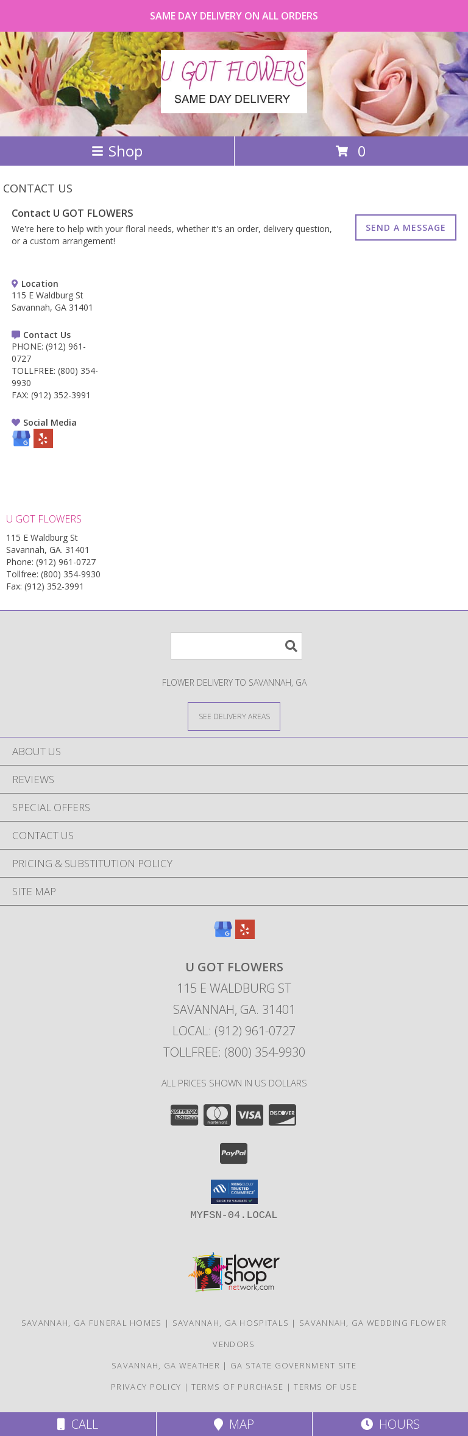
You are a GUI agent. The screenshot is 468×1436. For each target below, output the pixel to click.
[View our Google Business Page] (21, 445)
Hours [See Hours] (390, 1424)
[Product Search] (236, 646)
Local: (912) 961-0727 (234, 1030)
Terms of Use (325, 1386)
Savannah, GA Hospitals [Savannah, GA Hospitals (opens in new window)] (230, 1322)
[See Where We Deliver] (234, 716)
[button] (234, 1192)
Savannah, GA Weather (166, 1365)
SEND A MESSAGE (406, 227)
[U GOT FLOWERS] (234, 106)
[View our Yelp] (43, 445)
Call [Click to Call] (77, 1424)
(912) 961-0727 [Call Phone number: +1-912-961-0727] (66, 562)
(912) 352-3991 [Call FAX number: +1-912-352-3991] (61, 395)
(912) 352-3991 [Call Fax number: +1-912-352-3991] (54, 586)
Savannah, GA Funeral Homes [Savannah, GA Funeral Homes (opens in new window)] (91, 1322)
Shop (117, 151)
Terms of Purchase (237, 1386)
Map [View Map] (234, 1424)
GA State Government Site (293, 1365)
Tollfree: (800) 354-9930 (234, 1052)
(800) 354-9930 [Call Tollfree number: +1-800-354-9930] (71, 574)
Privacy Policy (146, 1386)
